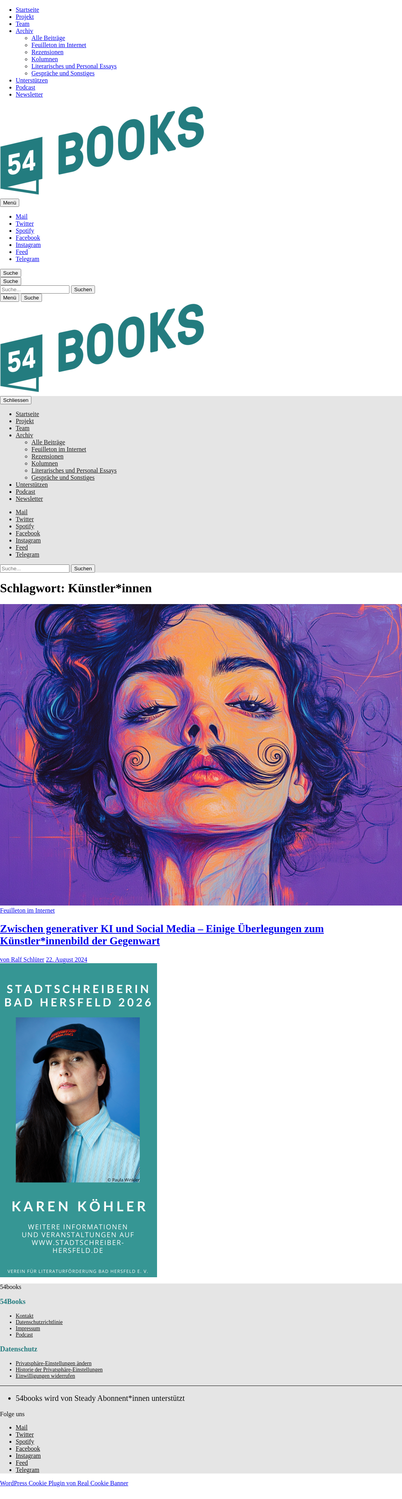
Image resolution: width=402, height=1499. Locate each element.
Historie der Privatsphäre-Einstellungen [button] (59, 1370)
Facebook (28, 237)
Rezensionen (47, 52)
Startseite (27, 9)
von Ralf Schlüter (22, 959)
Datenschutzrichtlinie (39, 1322)
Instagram (28, 244)
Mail (21, 216)
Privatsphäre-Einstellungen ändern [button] (53, 1363)
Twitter (25, 223)
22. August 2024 (66, 959)
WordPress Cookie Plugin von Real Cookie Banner (64, 1483)
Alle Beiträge (48, 38)
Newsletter (29, 94)
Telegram (27, 259)
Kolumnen (44, 59)
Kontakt (24, 1316)
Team (22, 23)
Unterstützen (32, 80)
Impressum (28, 1328)
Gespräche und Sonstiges (63, 73)
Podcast (25, 87)
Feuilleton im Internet (58, 45)
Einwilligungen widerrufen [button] (45, 1376)
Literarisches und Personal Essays (74, 66)
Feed (22, 251)
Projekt (25, 16)
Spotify (25, 230)
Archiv (24, 30)
